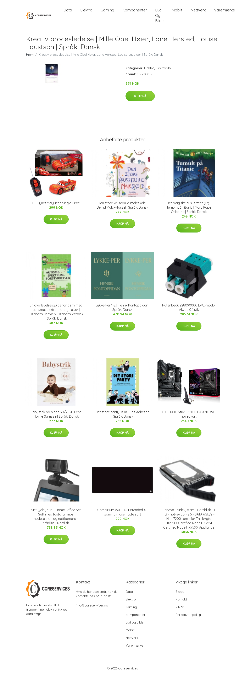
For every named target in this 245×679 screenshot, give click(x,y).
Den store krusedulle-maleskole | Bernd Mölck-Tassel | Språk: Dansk (122, 208)
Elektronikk (164, 72)
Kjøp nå (140, 99)
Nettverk (198, 12)
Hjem (30, 58)
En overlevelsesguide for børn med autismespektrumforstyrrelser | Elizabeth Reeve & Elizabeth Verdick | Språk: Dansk (56, 315)
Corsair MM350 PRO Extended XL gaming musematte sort (122, 515)
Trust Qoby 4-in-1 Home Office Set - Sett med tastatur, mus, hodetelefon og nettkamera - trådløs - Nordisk (56, 520)
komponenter (134, 12)
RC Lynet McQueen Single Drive (56, 206)
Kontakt (181, 603)
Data (67, 12)
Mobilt (177, 12)
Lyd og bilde (159, 17)
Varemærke (224, 12)
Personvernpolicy (188, 618)
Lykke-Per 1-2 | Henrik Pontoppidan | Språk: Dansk (122, 311)
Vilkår (180, 611)
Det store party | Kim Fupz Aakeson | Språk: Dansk (122, 417)
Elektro (86, 12)
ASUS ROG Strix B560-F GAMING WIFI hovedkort (188, 417)
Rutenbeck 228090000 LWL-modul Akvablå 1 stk (188, 311)
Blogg (180, 595)
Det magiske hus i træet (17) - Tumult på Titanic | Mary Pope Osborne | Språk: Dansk (189, 210)
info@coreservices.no (92, 609)
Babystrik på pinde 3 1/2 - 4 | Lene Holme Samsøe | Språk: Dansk (56, 417)
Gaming (107, 12)
